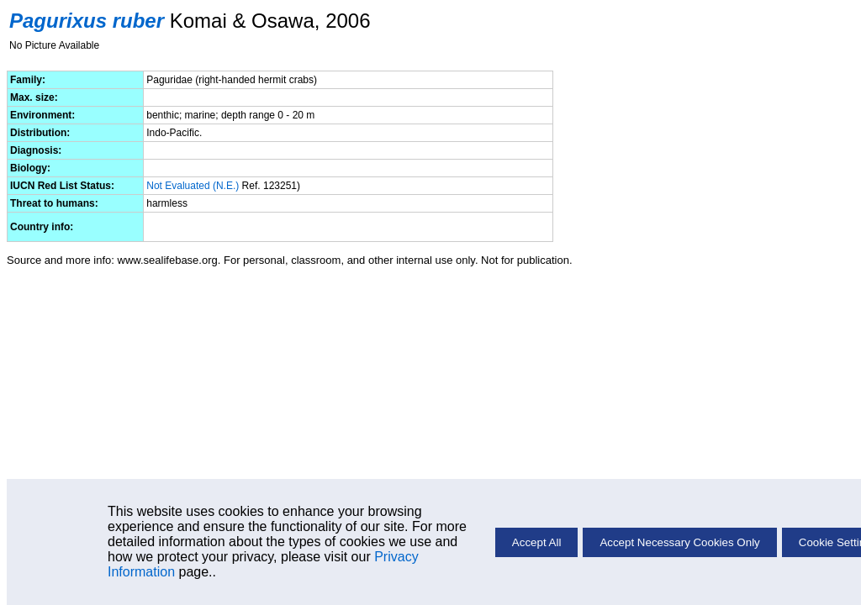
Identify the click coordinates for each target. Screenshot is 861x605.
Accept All (537, 542)
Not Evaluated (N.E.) (192, 186)
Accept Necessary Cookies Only (679, 542)
